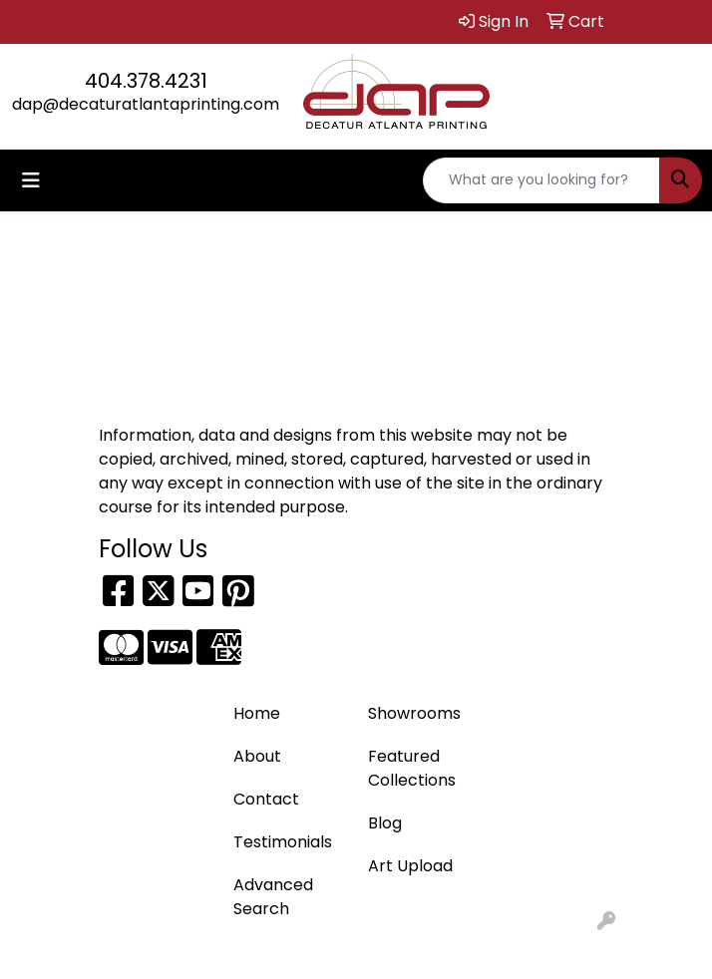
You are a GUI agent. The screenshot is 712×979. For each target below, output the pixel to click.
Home (256, 713)
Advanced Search (273, 896)
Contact (266, 799)
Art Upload (410, 865)
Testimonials (282, 841)
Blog (385, 823)
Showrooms (414, 713)
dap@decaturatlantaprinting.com (145, 104)
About (257, 756)
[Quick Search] (541, 180)
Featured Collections (412, 768)
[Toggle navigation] (31, 180)
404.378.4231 (146, 81)
